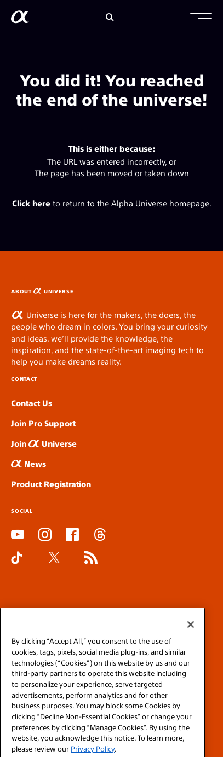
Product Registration (51, 483)
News (28, 463)
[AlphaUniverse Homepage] (20, 19)
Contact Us (31, 402)
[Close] (191, 634)
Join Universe (44, 443)
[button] (201, 17)
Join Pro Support (43, 423)
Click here (31, 203)
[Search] (109, 17)
